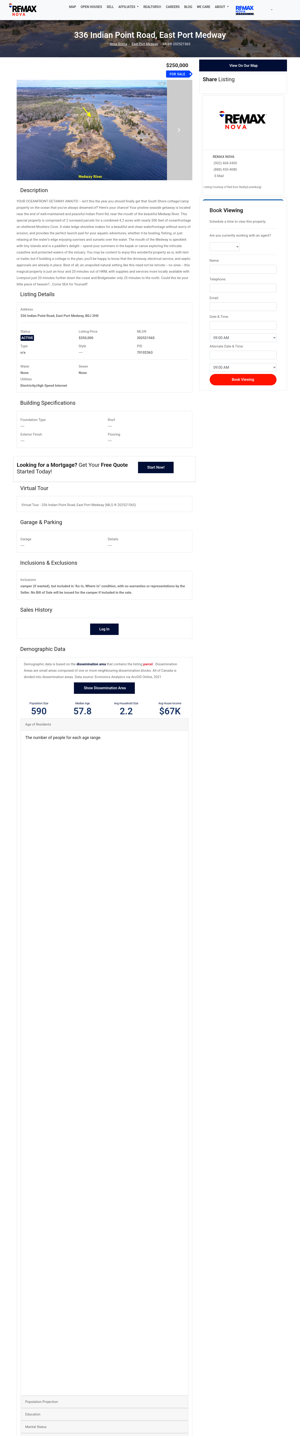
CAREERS (173, 7)
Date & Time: (219, 317)
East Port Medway (145, 44)
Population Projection (41, 1419)
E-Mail (219, 176)
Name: (215, 260)
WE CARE (203, 7)
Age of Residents (38, 741)
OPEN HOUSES (91, 7)
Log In (104, 646)
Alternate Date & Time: (227, 346)
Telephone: (218, 279)
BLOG (188, 7)
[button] (129, 7)
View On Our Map (243, 65)
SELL (110, 7)
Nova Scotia (118, 44)
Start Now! (155, 484)
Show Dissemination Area (104, 705)
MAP (72, 7)
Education (33, 1431)
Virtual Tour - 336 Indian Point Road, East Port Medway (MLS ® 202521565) (78, 522)
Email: (214, 298)
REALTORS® (152, 7)
